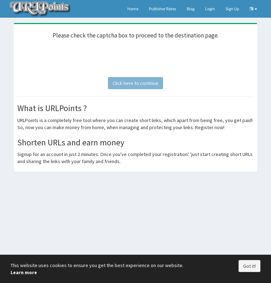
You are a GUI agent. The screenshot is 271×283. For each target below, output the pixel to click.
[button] (253, 9)
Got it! (249, 266)
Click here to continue (135, 83)
